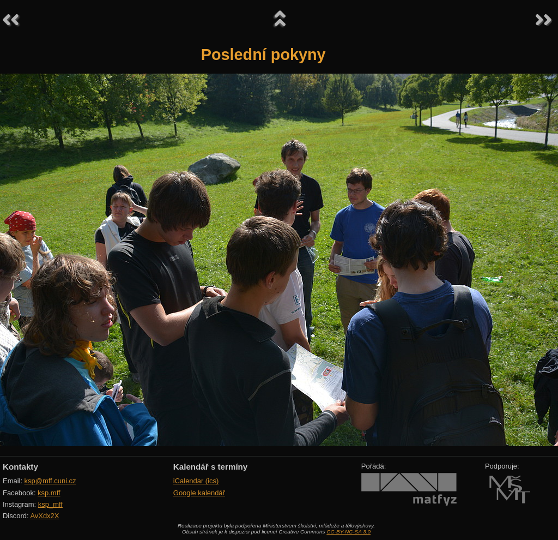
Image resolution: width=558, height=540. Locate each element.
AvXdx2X (44, 516)
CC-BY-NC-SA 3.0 (348, 532)
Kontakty (20, 466)
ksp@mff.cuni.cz (50, 481)
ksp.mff (49, 493)
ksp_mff (50, 504)
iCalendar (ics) (196, 481)
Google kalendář (199, 493)
